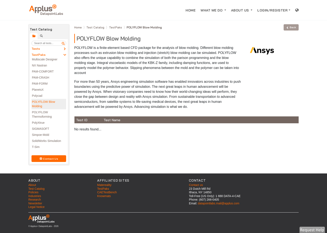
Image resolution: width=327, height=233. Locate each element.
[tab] (34, 36)
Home (78, 27)
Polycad (37, 95)
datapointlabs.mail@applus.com (218, 203)
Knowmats (104, 196)
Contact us (196, 185)
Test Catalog (95, 27)
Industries (34, 196)
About (32, 185)
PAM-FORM (40, 83)
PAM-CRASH (40, 77)
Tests (35, 48)
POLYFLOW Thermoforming (42, 114)
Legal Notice (36, 207)
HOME (192, 10)
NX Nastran (39, 65)
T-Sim (36, 147)
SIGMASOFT (40, 128)
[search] (63, 43)
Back (291, 27)
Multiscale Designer (44, 59)
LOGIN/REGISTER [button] (272, 10)
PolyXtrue (38, 122)
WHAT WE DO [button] (212, 10)
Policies (33, 192)
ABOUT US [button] (240, 10)
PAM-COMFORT (43, 71)
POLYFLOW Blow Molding (43, 104)
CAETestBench (107, 192)
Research (34, 199)
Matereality (104, 185)
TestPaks (38, 54)
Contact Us (49, 158)
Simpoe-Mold (40, 134)
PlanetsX (38, 89)
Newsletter (35, 203)
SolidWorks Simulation (46, 141)
